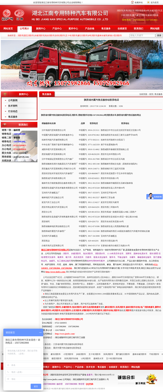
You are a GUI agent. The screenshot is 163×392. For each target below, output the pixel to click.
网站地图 (155, 28)
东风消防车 (108, 354)
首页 (151, 94)
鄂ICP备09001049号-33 (104, 375)
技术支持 (90, 367)
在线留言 (122, 28)
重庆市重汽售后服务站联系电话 (67, 348)
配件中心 (73, 28)
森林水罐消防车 (140, 354)
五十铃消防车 (95, 354)
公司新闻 (12, 100)
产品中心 (57, 28)
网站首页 (8, 28)
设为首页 (155, 2)
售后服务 (106, 28)
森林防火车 (98, 358)
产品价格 (89, 28)
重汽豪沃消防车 (123, 354)
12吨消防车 (86, 358)
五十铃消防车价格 (114, 358)
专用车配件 (138, 264)
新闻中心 (40, 28)
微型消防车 (57, 358)
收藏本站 (139, 2)
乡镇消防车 (81, 354)
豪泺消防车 (56, 354)
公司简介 (24, 28)
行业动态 (12, 111)
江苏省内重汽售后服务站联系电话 (68, 344)
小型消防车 (68, 354)
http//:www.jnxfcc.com (52, 379)
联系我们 (138, 28)
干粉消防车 (154, 354)
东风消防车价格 (71, 358)
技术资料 (12, 106)
